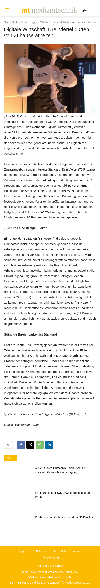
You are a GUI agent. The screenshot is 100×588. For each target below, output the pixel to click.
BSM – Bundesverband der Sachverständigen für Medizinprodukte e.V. (50, 582)
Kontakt (76, 551)
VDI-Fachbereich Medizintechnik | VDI (50, 577)
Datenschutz (43, 551)
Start (6, 22)
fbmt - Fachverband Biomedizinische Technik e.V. (50, 572)
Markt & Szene (20, 22)
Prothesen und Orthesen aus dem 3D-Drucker (64, 517)
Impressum (25, 551)
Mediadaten (61, 551)
